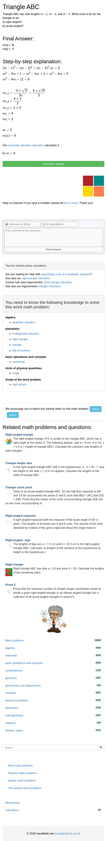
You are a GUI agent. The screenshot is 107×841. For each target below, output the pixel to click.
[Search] (100, 748)
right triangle (20, 339)
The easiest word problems (24, 788)
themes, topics (53, 730)
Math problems (53, 640)
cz (74, 833)
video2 (12, 415)
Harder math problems (22, 780)
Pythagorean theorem (25, 333)
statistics (53, 722)
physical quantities (53, 700)
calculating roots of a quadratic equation (65, 274)
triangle (16, 344)
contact (60, 833)
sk (79, 833)
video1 (95, 409)
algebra (53, 647)
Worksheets (12, 802)
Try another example (53, 164)
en (68, 833)
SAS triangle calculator (58, 282)
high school (19, 384)
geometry (53, 678)
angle (15, 373)
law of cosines (21, 350)
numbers (53, 692)
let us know (71, 202)
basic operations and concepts (53, 663)
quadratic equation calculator (26, 145)
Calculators (53, 810)
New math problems (20, 765)
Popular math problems (22, 773)
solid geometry (53, 715)
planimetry (53, 707)
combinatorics (53, 670)
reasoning (18, 361)
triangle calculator (49, 286)
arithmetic (53, 655)
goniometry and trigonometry (53, 685)
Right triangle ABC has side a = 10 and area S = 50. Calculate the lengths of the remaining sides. (54, 568)
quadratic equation (23, 322)
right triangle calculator (36, 278)
